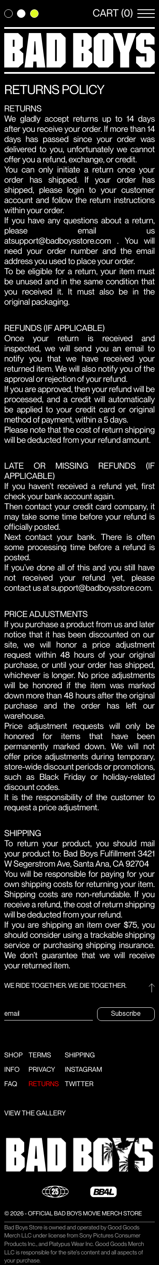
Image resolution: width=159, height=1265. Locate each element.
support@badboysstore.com (61, 241)
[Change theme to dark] (8, 13)
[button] (79, 1155)
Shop (13, 1055)
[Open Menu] (146, 13)
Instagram (83, 1070)
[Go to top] (151, 988)
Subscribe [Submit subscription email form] (126, 1013)
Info (12, 1070)
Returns (43, 1084)
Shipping (80, 1055)
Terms (39, 1055)
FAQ (10, 1084)
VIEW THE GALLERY (35, 1113)
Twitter (79, 1084)
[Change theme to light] (21, 13)
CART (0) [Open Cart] (113, 13)
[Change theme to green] (34, 13)
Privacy (41, 1070)
